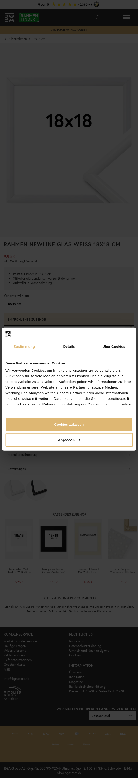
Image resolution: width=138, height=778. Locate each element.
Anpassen (69, 440)
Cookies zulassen (69, 424)
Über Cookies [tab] (113, 346)
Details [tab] (69, 346)
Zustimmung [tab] (24, 346)
